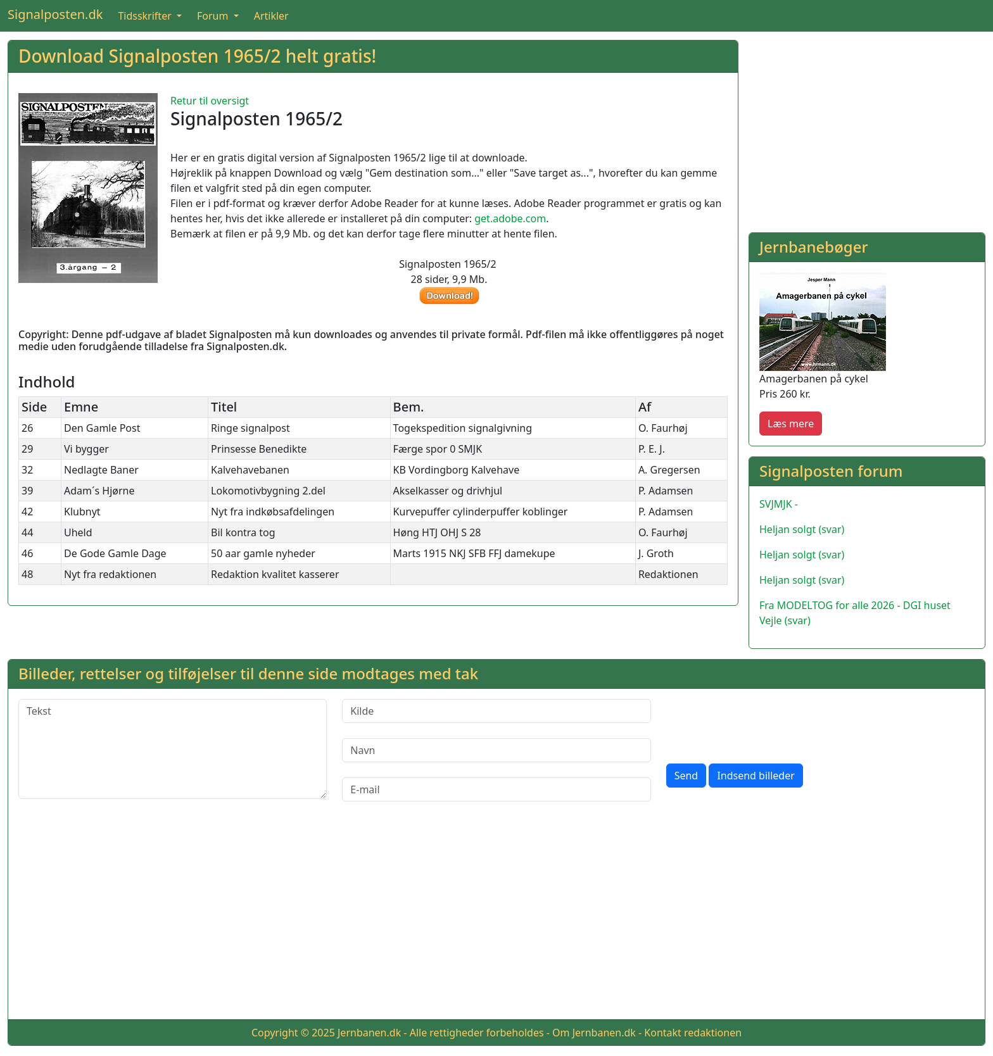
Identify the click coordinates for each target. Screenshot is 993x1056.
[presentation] (762, 723)
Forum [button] (214, 16)
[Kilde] (496, 711)
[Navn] (496, 750)
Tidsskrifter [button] (146, 16)
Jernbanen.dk (369, 1033)
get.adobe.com (510, 218)
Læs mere (791, 424)
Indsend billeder (755, 776)
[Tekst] (172, 749)
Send (686, 776)
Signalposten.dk (55, 14)
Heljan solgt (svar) (801, 529)
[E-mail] (496, 789)
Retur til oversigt (209, 101)
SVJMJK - (778, 504)
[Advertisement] (867, 128)
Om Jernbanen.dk (594, 1033)
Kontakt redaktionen (693, 1033)
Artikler (271, 16)
